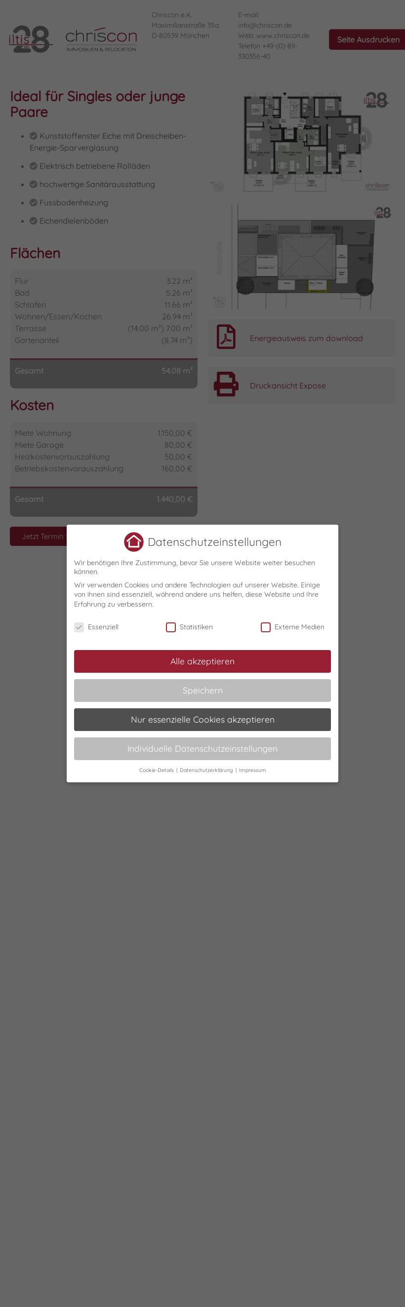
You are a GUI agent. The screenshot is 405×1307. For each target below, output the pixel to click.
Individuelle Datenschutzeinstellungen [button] (202, 747)
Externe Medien (292, 625)
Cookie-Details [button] (157, 769)
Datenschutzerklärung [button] (207, 769)
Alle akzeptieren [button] (202, 660)
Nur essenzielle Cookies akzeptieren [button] (203, 718)
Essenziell (96, 625)
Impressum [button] (252, 769)
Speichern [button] (203, 689)
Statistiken (189, 625)
